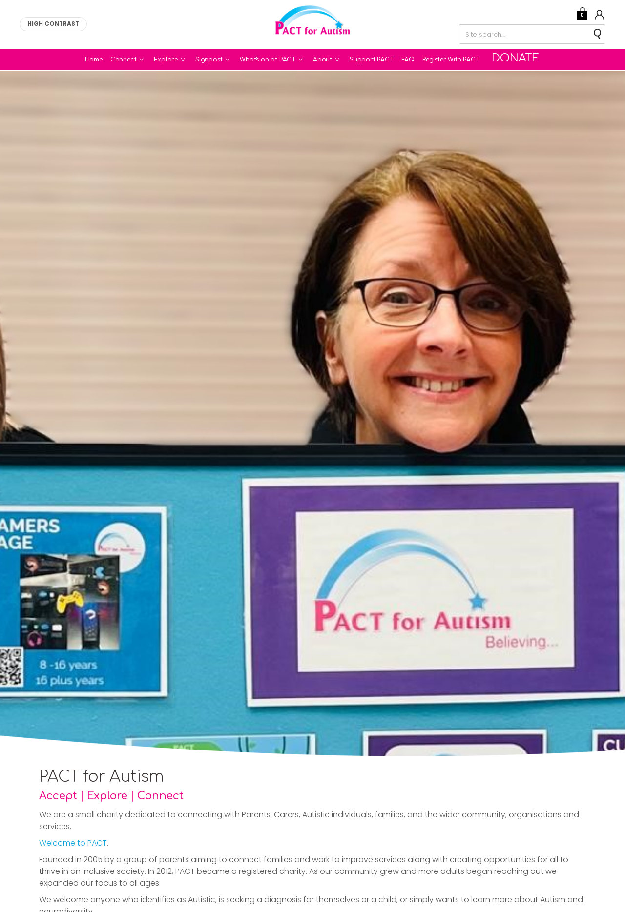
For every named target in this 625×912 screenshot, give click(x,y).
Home (100, 59)
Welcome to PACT (73, 843)
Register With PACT (457, 59)
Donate (516, 59)
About (335, 59)
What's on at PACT (280, 59)
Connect (137, 59)
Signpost (222, 59)
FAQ (414, 59)
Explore (179, 59)
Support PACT (378, 59)
